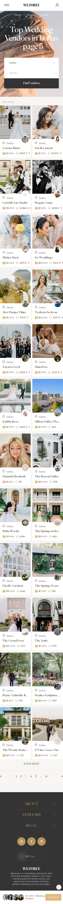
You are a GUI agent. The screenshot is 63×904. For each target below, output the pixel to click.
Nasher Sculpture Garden (47, 695)
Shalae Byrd (10, 257)
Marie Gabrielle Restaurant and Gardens (15, 695)
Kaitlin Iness (11, 421)
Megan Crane (44, 202)
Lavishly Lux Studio (15, 202)
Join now (53, 897)
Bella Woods (11, 531)
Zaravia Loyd (11, 367)
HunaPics (41, 367)
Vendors (31, 14)
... (41, 776)
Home (18, 14)
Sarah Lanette (44, 148)
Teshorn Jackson (46, 312)
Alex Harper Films (14, 312)
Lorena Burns (11, 148)
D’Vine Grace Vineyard (47, 750)
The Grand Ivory (13, 640)
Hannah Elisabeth (14, 476)
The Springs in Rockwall (47, 531)
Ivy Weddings (44, 257)
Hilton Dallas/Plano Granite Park (47, 421)
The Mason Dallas (47, 476)
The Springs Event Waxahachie (47, 585)
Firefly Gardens (13, 585)
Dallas (8, 143)
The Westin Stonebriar (15, 750)
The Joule (41, 640)
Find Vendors (31, 83)
